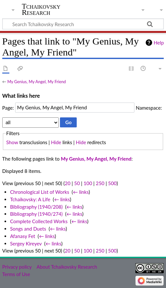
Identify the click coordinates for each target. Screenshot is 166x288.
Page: (8, 107)
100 (87, 183)
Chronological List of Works (39, 192)
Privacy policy (17, 267)
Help (159, 42)
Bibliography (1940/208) (36, 207)
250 (100, 183)
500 (112, 183)
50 (77, 183)
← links (81, 192)
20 (68, 183)
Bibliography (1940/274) (36, 214)
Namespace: (149, 107)
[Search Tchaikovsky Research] (83, 24)
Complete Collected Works (38, 221)
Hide (56, 142)
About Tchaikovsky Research (66, 267)
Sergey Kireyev (26, 243)
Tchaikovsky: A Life (30, 199)
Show (12, 142)
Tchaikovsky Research (41, 9)
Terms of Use (16, 274)
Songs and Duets (28, 229)
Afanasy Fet (22, 236)
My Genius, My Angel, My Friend (36, 81)
